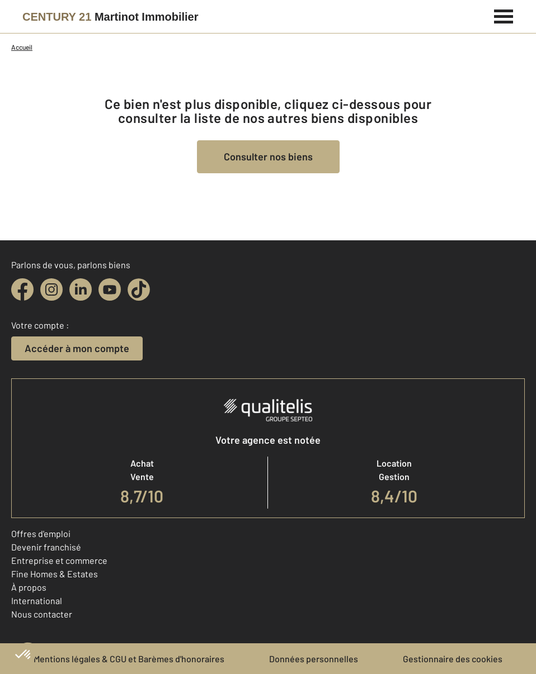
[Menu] (504, 15)
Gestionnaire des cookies (452, 658)
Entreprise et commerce (59, 560)
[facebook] (22, 289)
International (36, 600)
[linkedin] (80, 289)
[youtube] (109, 289)
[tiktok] (139, 289)
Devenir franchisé (46, 547)
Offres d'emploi (40, 533)
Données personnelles (313, 658)
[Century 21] (110, 17)
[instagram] (51, 289)
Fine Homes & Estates (54, 573)
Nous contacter (41, 614)
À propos (28, 587)
